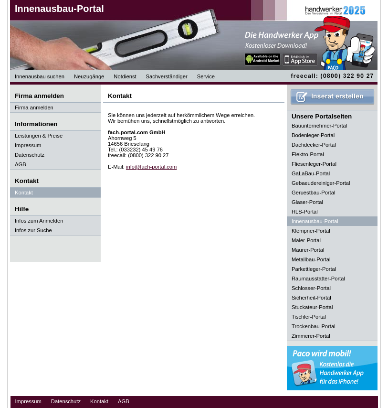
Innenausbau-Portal (59, 8)
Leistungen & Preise (39, 136)
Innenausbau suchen (39, 76)
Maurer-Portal (308, 250)
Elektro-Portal (308, 154)
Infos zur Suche (33, 230)
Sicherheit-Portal (311, 298)
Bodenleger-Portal (313, 135)
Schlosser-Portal (311, 288)
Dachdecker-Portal (314, 145)
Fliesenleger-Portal (314, 164)
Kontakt (24, 192)
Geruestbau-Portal (313, 192)
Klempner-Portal (311, 231)
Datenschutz (29, 155)
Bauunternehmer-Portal (319, 126)
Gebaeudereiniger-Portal (321, 183)
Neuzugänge (89, 76)
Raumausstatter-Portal (318, 278)
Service (206, 76)
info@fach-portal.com (151, 167)
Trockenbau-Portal (314, 326)
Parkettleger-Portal (314, 269)
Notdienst (125, 76)
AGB (20, 164)
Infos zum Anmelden (39, 221)
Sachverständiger (167, 76)
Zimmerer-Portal (311, 336)
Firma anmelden (34, 107)
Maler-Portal (306, 240)
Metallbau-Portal (311, 259)
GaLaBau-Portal (311, 173)
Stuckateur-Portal (312, 307)
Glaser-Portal (307, 202)
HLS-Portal (305, 212)
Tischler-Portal (309, 317)
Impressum (28, 145)
